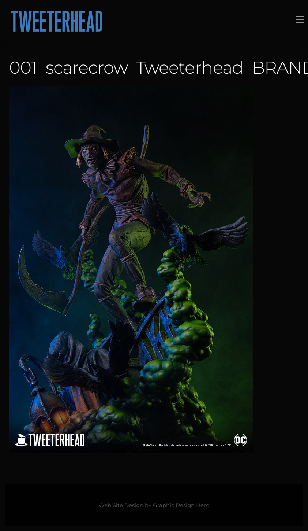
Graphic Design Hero (181, 505)
